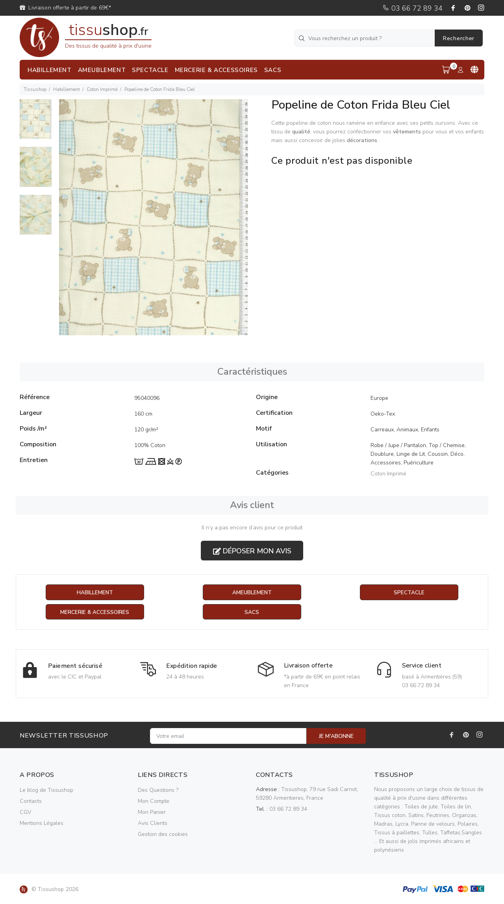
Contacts (31, 801)
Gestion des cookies (163, 834)
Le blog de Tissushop (46, 790)
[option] (36, 123)
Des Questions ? (158, 790)
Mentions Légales (41, 823)
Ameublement (252, 592)
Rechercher (458, 38)
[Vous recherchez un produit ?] (365, 38)
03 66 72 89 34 (412, 8)
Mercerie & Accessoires (95, 612)
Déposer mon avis (252, 551)
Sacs (252, 612)
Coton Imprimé (102, 89)
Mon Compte (153, 801)
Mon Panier (152, 812)
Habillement (66, 89)
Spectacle (409, 592)
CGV (25, 812)
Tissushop (35, 89)
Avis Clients (152, 823)
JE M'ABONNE (336, 736)
